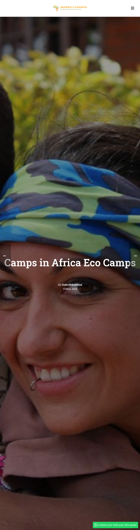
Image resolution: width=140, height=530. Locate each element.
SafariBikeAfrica (72, 284)
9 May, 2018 (70, 289)
